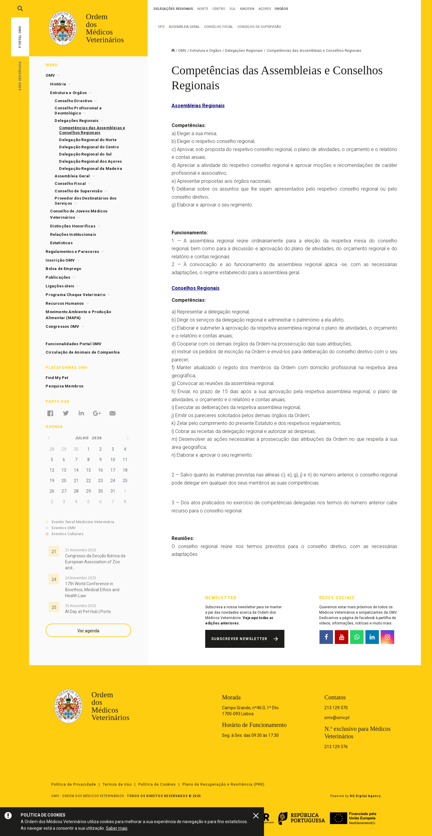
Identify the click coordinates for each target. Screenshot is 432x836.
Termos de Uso (117, 784)
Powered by (355, 796)
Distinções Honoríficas (72, 226)
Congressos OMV (62, 326)
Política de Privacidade (73, 784)
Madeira (247, 9)
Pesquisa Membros (64, 386)
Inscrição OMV (60, 260)
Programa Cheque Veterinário (75, 294)
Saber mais (117, 828)
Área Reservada (20, 75)
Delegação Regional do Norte (87, 140)
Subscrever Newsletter (239, 639)
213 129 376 (336, 746)
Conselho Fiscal (218, 27)
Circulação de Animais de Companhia (83, 352)
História (58, 84)
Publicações (58, 277)
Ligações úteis (60, 286)
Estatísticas (61, 243)
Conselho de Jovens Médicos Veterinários (78, 214)
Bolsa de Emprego (63, 268)
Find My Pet (57, 377)
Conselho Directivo (73, 101)
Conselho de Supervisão (259, 27)
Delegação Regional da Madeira (90, 168)
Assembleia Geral (184, 27)
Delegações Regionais (244, 51)
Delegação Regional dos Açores (90, 161)
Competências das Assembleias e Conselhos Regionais (92, 130)
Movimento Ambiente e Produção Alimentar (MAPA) (78, 315)
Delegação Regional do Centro (89, 147)
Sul (233, 9)
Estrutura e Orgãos (205, 51)
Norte (202, 9)
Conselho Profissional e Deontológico (78, 110)
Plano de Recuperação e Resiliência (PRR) (223, 784)
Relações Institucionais (73, 234)
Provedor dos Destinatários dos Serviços (85, 201)
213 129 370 (336, 707)
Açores (265, 9)
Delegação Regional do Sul (85, 154)
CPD (161, 27)
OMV (182, 51)
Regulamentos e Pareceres (72, 251)
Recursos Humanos (65, 303)
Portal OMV (20, 37)
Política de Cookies (157, 784)
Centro (218, 9)
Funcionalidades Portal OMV (73, 344)
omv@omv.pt (337, 717)
